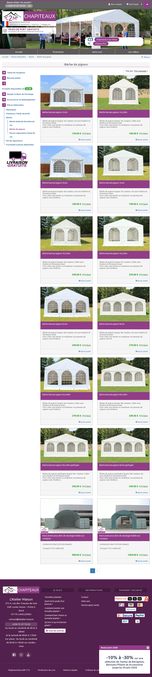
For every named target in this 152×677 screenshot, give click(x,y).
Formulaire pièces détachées (20, 145)
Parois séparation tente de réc (22, 135)
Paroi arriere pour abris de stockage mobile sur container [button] (63, 537)
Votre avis (97, 51)
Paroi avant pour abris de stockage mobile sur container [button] (119, 537)
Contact (84, 597)
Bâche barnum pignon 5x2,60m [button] (113, 253)
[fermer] (148, 648)
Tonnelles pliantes (53, 597)
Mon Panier (133, 4)
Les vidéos (133, 51)
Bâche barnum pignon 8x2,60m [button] (113, 394)
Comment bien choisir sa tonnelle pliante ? (56, 616)
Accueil (18, 51)
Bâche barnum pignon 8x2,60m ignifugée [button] (60, 465)
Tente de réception (16, 72)
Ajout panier (84, 139)
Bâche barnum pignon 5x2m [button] (111, 183)
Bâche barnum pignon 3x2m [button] (54, 112)
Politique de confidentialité (97, 670)
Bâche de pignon (17, 129)
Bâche (31, 57)
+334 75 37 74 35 (16, 6)
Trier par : (136, 71)
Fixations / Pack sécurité (18, 114)
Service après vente (90, 605)
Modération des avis (46, 670)
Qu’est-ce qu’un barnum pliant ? (55, 623)
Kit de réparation (14, 141)
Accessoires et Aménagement (21, 99)
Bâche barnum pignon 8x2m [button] (111, 324)
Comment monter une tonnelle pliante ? (54, 609)
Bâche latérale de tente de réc (22, 123)
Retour (147, 57)
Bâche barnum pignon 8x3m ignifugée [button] (116, 465)
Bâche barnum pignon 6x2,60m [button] (56, 394)
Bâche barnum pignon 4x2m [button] (54, 183)
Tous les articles (55, 631)
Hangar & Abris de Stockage (20, 94)
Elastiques (11, 110)
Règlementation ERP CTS (19, 670)
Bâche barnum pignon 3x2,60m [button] (113, 112)
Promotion (58, 51)
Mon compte (113, 4)
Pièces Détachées (18, 57)
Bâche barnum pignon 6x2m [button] (54, 324)
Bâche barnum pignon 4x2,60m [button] (56, 253)
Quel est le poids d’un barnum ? (54, 602)
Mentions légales (70, 670)
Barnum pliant (13, 78)
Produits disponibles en (17, 88)
